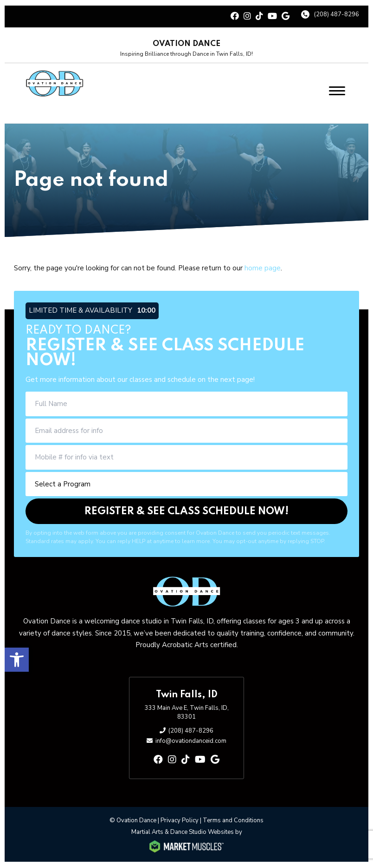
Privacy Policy (180, 819)
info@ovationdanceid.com (190, 740)
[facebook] (235, 15)
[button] (17, 657)
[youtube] (272, 15)
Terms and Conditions (233, 819)
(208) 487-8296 (336, 13)
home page (262, 267)
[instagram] (247, 15)
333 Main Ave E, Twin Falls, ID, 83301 (187, 711)
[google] (285, 15)
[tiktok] (259, 15)
